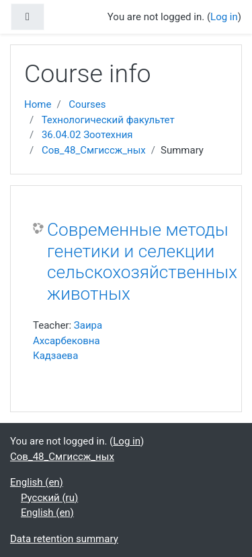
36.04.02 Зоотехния (87, 135)
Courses (87, 104)
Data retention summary (64, 539)
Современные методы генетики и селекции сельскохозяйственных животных (142, 262)
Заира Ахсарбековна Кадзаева (67, 340)
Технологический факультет (108, 120)
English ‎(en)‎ (36, 482)
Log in (224, 17)
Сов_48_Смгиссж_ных (94, 150)
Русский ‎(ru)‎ (49, 498)
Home (37, 104)
